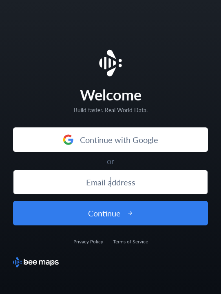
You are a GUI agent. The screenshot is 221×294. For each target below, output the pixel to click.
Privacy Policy (88, 241)
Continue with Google (110, 139)
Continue (110, 213)
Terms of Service (130, 241)
